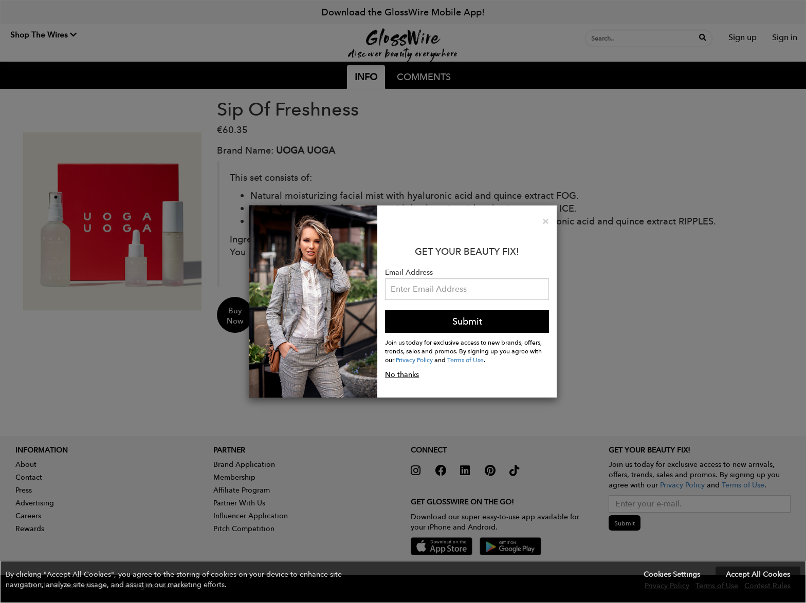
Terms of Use (465, 359)
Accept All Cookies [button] (758, 574)
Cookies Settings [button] (672, 574)
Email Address (409, 272)
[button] (403, 582)
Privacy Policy (414, 359)
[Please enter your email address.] (467, 289)
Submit (467, 321)
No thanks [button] (402, 374)
